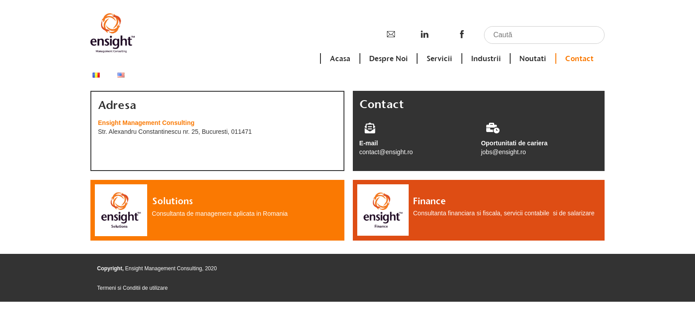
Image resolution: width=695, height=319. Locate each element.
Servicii (440, 58)
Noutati (533, 58)
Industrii (486, 58)
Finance (429, 200)
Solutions (172, 200)
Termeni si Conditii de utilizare (132, 288)
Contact (579, 58)
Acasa (341, 58)
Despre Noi (389, 58)
